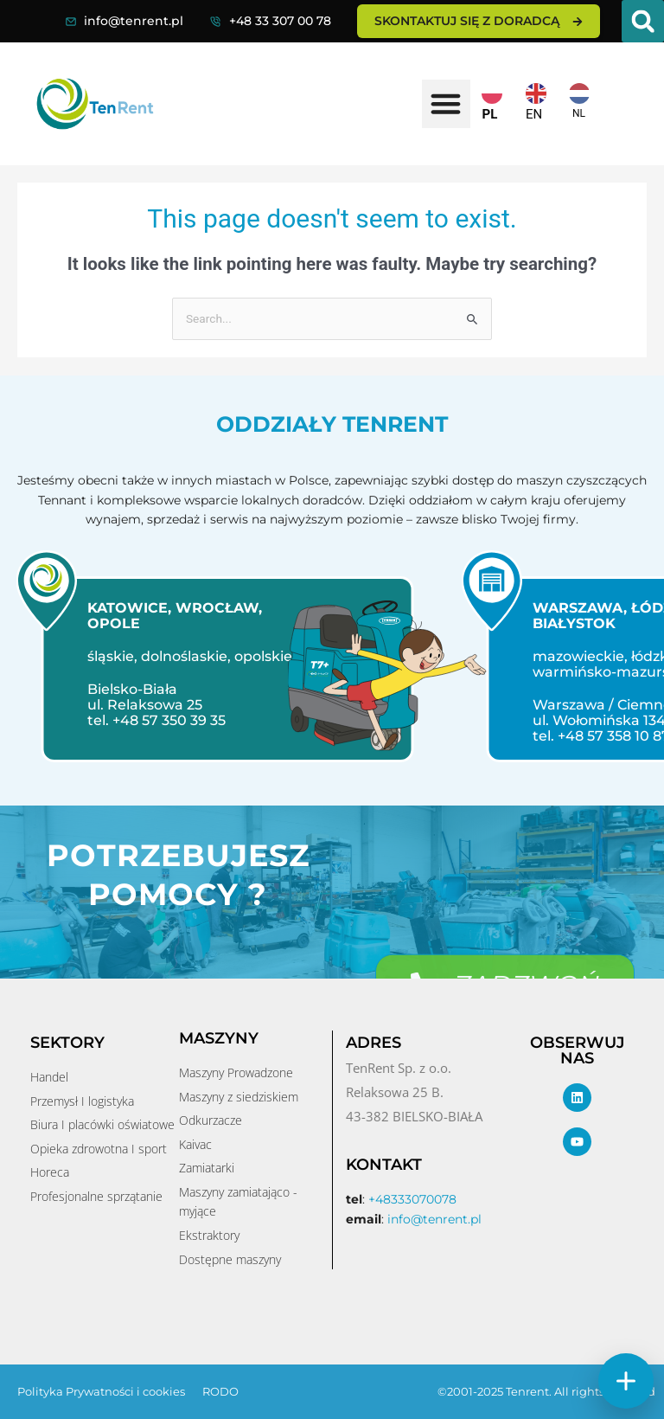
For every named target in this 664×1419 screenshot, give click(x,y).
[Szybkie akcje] (626, 1381)
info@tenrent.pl (133, 21)
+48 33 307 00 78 (280, 21)
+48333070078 (412, 1199)
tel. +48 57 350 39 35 (149, 720)
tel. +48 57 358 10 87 (594, 736)
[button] (643, 21)
